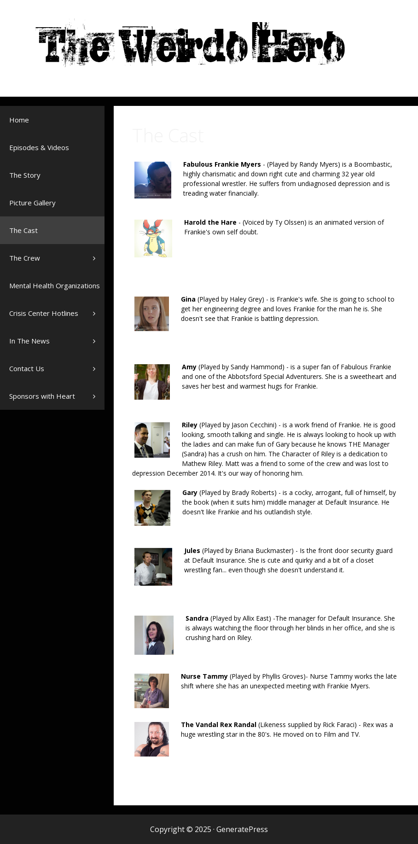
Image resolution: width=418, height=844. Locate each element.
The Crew (56, 258)
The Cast (23, 230)
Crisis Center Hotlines (56, 317)
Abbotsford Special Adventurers (275, 376)
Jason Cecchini (253, 424)
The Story (25, 175)
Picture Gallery (32, 202)
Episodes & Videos (39, 147)
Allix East (256, 618)
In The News (56, 345)
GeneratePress (242, 829)
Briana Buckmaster (262, 550)
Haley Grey (246, 299)
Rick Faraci (338, 724)
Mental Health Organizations (56, 290)
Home (19, 119)
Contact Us (26, 368)
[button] (96, 258)
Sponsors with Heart (56, 396)
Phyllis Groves (282, 676)
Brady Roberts (253, 492)
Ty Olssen (289, 222)
